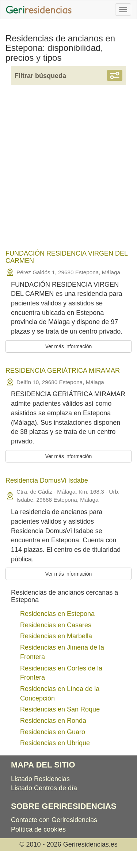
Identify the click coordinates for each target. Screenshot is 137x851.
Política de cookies (38, 829)
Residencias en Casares (55, 625)
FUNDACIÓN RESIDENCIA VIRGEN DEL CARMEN (66, 257)
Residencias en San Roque (60, 709)
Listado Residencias (40, 779)
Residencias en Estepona (57, 613)
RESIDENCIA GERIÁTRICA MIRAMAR (62, 370)
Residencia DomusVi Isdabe (46, 480)
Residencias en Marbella (56, 636)
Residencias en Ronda (53, 720)
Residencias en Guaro (52, 732)
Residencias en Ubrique (55, 743)
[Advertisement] (68, 172)
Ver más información (68, 346)
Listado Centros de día (44, 788)
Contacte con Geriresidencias (54, 820)
